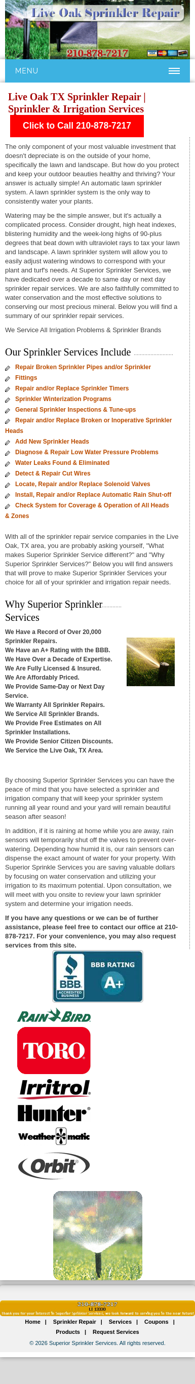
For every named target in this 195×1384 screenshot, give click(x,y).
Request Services (116, 1332)
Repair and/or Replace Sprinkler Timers (72, 388)
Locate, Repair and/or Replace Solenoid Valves (82, 484)
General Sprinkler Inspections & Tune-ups (75, 409)
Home (33, 1322)
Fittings (26, 377)
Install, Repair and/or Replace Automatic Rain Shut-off (93, 494)
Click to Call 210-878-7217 (77, 126)
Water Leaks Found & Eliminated (62, 462)
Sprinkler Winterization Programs (63, 399)
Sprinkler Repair (74, 1322)
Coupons (156, 1322)
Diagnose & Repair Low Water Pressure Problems (87, 452)
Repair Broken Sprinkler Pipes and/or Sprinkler (83, 367)
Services (120, 1322)
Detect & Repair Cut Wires (53, 473)
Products (68, 1332)
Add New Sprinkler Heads (52, 441)
